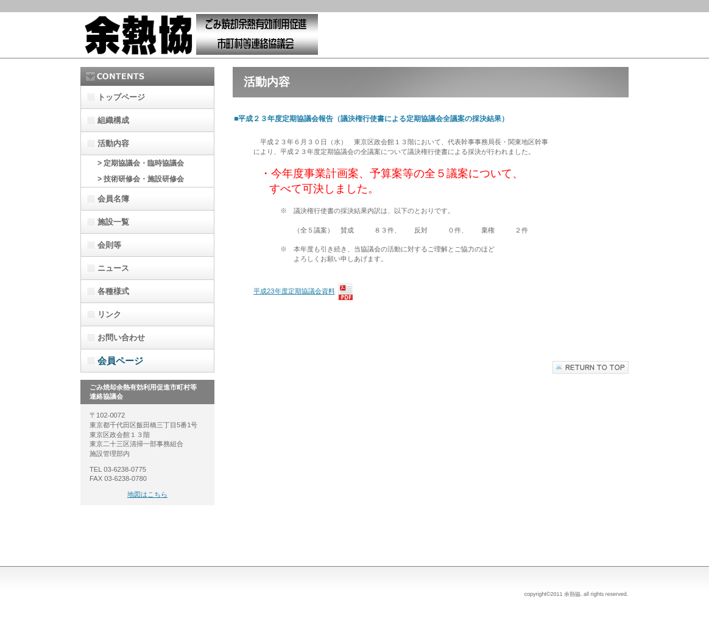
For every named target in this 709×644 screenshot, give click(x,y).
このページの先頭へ (590, 367)
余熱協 (202, 35)
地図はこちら (147, 494)
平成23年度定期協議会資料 (293, 291)
